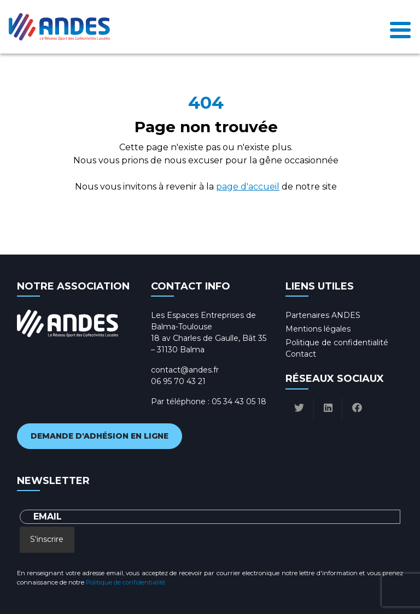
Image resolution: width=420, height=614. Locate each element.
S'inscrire (46, 539)
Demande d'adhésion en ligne (99, 436)
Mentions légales (318, 329)
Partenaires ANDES (322, 315)
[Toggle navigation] (400, 27)
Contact (300, 354)
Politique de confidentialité (336, 342)
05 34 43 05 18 (239, 401)
